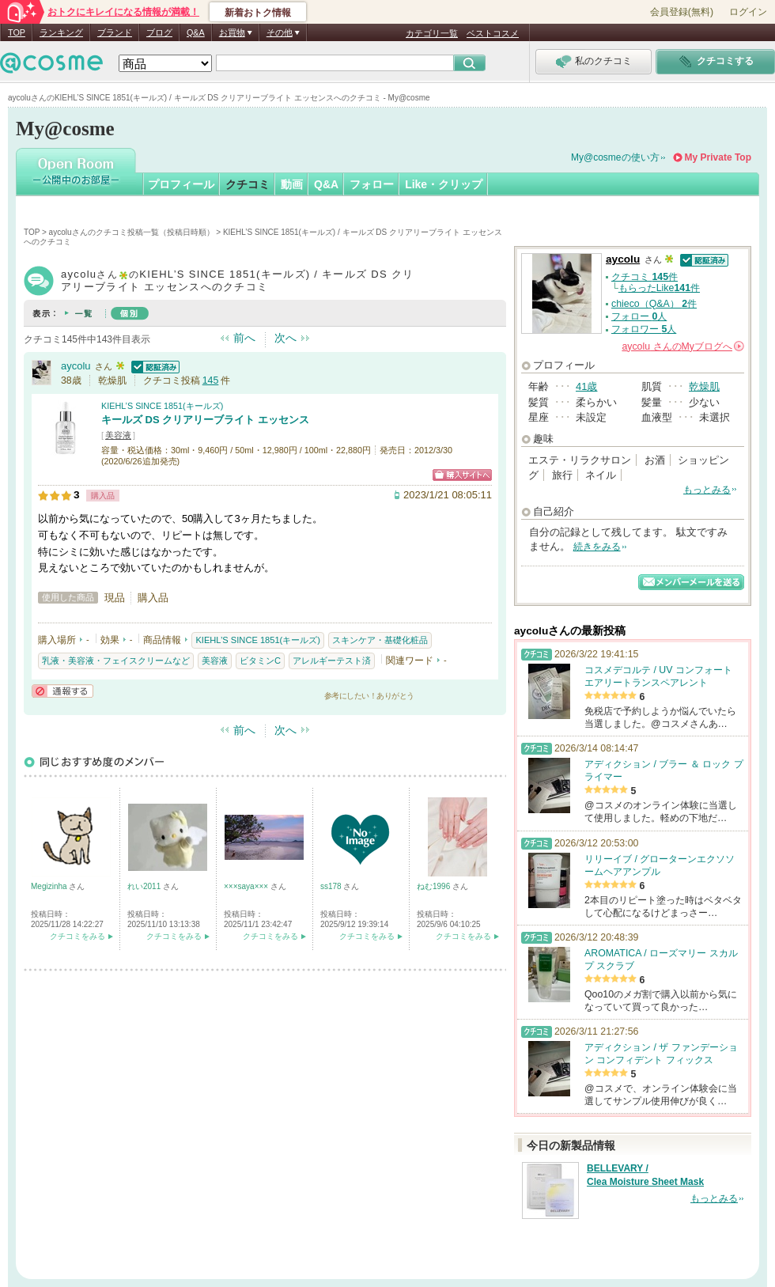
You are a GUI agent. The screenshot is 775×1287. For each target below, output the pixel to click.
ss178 (331, 886)
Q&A (196, 32)
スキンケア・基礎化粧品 (380, 640)
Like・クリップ (443, 184)
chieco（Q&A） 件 (654, 303)
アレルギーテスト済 (332, 660)
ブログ (159, 32)
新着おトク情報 (258, 12)
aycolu (76, 366)
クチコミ (247, 184)
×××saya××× (247, 886)
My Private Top (718, 157)
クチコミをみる (77, 936)
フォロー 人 (639, 316)
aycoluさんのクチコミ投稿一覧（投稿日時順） (131, 232)
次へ (285, 337)
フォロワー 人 (643, 329)
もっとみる (707, 489)
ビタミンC (260, 660)
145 (210, 380)
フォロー (372, 184)
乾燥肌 (704, 386)
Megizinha (50, 886)
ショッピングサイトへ (462, 475)
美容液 (118, 435)
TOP (16, 32)
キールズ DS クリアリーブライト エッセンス (205, 420)
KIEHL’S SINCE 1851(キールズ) (162, 406)
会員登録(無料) (681, 11)
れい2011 (145, 886)
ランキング (61, 32)
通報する (62, 691)
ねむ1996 (434, 886)
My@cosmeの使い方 (615, 157)
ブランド (114, 32)
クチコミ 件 (644, 276)
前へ (244, 337)
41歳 (586, 386)
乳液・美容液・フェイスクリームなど (116, 660)
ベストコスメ (493, 33)
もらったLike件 (659, 287)
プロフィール (181, 184)
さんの (683, 346)
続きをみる (597, 546)
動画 (292, 184)
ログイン (748, 11)
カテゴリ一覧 (432, 33)
